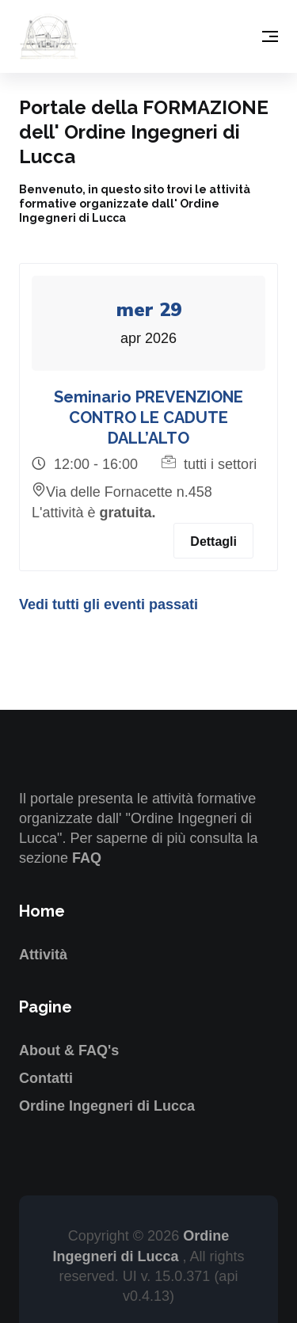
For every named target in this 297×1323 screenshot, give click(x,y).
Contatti (46, 1078)
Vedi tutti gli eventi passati (108, 604)
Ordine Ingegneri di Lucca (107, 1106)
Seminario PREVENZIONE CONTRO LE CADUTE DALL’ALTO (148, 417)
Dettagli (213, 541)
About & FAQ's (69, 1050)
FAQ (86, 858)
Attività (43, 955)
